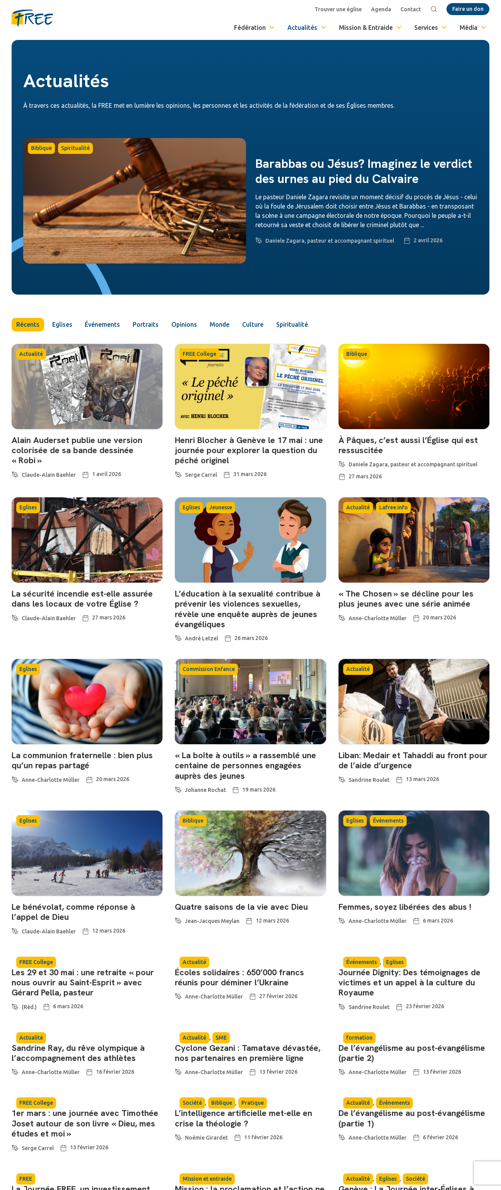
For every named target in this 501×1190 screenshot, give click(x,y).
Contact (410, 9)
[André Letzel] (178, 637)
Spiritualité (75, 148)
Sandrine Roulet (369, 780)
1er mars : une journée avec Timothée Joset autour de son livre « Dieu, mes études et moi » (85, 1124)
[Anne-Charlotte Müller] (342, 616)
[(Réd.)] (15, 1005)
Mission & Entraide (371, 27)
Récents (27, 324)
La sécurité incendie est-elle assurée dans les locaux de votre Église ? (82, 598)
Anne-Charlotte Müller (378, 618)
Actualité (31, 354)
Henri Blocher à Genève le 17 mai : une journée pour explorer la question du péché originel (249, 450)
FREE (25, 1179)
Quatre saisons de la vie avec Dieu (241, 906)
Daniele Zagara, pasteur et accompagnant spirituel (329, 241)
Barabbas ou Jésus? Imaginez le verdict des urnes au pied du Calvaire (363, 170)
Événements (103, 324)
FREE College (199, 354)
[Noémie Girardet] (178, 1136)
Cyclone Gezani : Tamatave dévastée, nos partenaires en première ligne (247, 1053)
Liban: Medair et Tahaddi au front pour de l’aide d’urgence (413, 760)
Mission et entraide (207, 1179)
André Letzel (201, 639)
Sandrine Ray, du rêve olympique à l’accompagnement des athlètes (78, 1053)
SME (221, 1038)
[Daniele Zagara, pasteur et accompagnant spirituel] (258, 239)
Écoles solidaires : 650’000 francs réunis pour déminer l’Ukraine (239, 977)
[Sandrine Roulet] (342, 778)
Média (473, 27)
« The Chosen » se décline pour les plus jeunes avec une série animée (406, 598)
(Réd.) (29, 1007)
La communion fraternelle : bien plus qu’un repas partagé (82, 760)
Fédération (255, 27)
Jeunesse (220, 508)
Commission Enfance (209, 669)
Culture (256, 324)
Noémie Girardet (206, 1138)
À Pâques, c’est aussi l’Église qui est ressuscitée (408, 445)
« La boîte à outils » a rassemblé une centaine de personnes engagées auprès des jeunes (245, 766)
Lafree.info (393, 508)
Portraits (147, 324)
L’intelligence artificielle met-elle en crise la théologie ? (244, 1118)
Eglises (63, 324)
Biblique (41, 148)
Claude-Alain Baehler (49, 475)
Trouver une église (338, 9)
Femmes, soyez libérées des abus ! (405, 906)
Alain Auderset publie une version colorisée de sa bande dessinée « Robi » (77, 450)
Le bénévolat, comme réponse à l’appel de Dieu (73, 912)
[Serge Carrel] (178, 473)
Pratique (252, 1103)
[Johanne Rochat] (178, 788)
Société (192, 1103)
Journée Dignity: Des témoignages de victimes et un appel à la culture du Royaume (410, 983)
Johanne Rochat (205, 790)
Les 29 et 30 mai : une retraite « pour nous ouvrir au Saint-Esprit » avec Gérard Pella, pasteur (83, 983)
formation (359, 1038)
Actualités (307, 27)
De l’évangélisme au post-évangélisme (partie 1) (412, 1118)
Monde (222, 324)
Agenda (381, 9)
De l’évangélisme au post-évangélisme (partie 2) (412, 1053)
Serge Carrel (201, 475)
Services (431, 27)
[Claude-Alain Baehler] (15, 473)
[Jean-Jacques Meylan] (178, 919)
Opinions (186, 324)
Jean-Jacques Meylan (212, 921)
